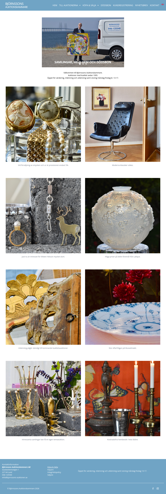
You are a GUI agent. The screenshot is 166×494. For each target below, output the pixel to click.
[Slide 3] (86, 64)
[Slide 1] (80, 64)
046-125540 (7, 475)
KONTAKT (154, 5)
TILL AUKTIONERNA (70, 5)
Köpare (50, 469)
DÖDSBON (106, 5)
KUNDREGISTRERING (123, 5)
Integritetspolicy (54, 472)
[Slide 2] (83, 64)
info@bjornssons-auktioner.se (14, 477)
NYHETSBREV (141, 5)
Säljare (50, 475)
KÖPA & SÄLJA (91, 5)
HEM (55, 5)
